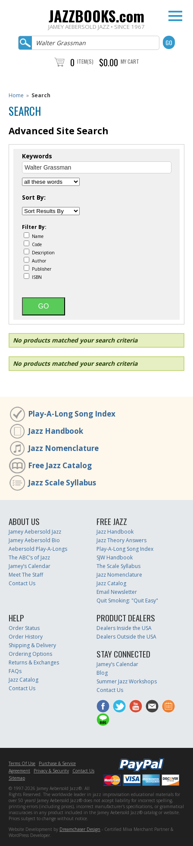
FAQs (15, 671)
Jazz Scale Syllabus (62, 483)
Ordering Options (30, 654)
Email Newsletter (116, 592)
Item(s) (85, 61)
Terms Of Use (22, 763)
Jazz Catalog (111, 583)
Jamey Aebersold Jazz (35, 531)
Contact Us (22, 583)
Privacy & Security (51, 771)
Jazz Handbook (55, 431)
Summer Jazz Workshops (126, 681)
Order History (26, 636)
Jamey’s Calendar (29, 566)
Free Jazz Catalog (60, 465)
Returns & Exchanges (34, 662)
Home (16, 95)
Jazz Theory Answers (121, 540)
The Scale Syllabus (118, 566)
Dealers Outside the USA (126, 636)
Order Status (24, 628)
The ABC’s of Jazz (29, 557)
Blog (102, 672)
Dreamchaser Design (79, 829)
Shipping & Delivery (32, 645)
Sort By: (34, 198)
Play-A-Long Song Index (71, 414)
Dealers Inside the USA (124, 628)
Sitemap (17, 778)
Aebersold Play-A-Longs (38, 549)
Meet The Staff (26, 574)
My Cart (130, 61)
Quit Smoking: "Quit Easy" (127, 600)
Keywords (37, 156)
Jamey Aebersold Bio (34, 540)
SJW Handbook (114, 557)
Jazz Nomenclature (63, 448)
